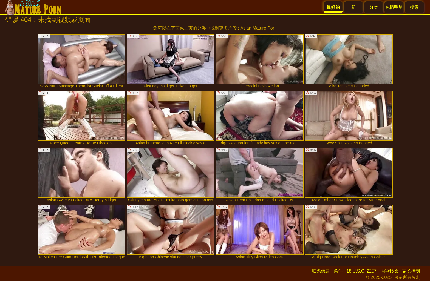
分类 (373, 7)
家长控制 (411, 271)
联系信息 (321, 271)
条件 (338, 271)
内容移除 (389, 271)
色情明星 (394, 7)
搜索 (414, 7)
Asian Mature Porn (258, 28)
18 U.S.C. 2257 (362, 271)
